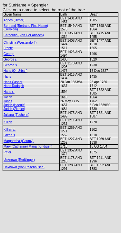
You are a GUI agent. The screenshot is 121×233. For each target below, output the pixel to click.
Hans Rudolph (14, 86)
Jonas (8, 101)
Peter (7, 152)
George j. (10, 59)
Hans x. (9, 92)
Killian (8, 122)
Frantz (8, 48)
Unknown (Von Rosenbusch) (24, 167)
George (9, 54)
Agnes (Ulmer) (14, 20)
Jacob (8, 97)
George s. (11, 65)
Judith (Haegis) (14, 105)
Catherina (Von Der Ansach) (24, 35)
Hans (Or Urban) (15, 70)
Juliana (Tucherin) (16, 114)
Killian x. (9, 129)
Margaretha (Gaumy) (19, 141)
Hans (7, 76)
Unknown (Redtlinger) (19, 159)
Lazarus (9, 135)
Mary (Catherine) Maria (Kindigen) (28, 146)
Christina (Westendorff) (20, 42)
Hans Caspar (13, 82)
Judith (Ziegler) (14, 109)
